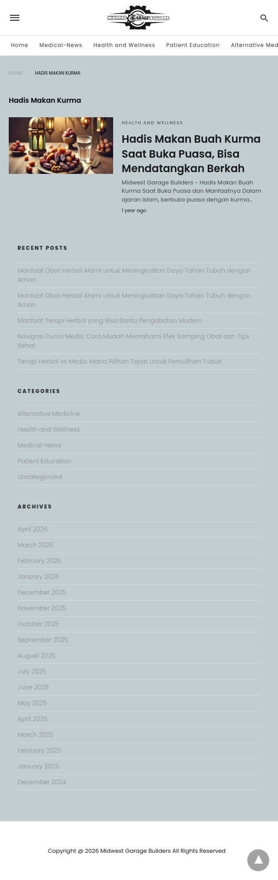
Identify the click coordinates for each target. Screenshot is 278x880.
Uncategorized (40, 476)
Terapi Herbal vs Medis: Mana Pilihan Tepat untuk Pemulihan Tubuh (120, 361)
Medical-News (60, 45)
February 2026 (39, 560)
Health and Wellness (124, 45)
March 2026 (35, 545)
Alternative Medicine (49, 413)
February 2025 (39, 750)
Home (20, 45)
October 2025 (38, 624)
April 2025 (32, 718)
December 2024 (42, 782)
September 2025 (43, 639)
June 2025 (33, 687)
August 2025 (37, 655)
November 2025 (42, 608)
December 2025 (42, 592)
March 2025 (35, 734)
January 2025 (38, 766)
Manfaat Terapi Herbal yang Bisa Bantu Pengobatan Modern (110, 320)
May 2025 (32, 703)
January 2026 (38, 576)
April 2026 (33, 529)
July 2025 (32, 671)
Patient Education (193, 45)
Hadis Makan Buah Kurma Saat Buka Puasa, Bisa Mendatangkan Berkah (191, 154)
